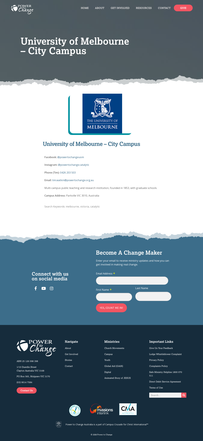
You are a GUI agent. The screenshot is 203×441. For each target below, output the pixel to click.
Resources (144, 8)
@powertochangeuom (70, 157)
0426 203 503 (68, 172)
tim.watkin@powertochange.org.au (73, 180)
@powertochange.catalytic (73, 165)
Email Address (105, 273)
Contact (164, 8)
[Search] (183, 395)
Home (85, 8)
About (99, 8)
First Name (104, 289)
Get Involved (120, 8)
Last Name (141, 288)
